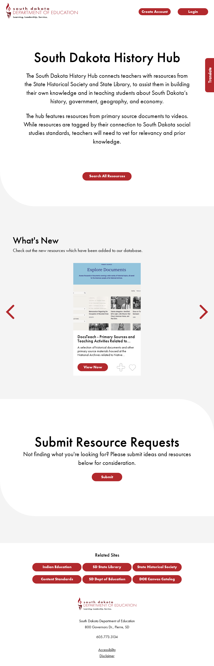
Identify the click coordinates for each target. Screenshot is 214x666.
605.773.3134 (107, 636)
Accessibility (107, 649)
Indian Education (57, 566)
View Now (93, 367)
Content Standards (57, 579)
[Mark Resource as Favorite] (132, 367)
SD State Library (107, 566)
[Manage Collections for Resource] (121, 367)
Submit (107, 476)
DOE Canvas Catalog (157, 579)
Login (193, 11)
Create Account (155, 11)
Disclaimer (107, 655)
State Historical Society (157, 566)
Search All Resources (107, 176)
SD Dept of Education (107, 579)
